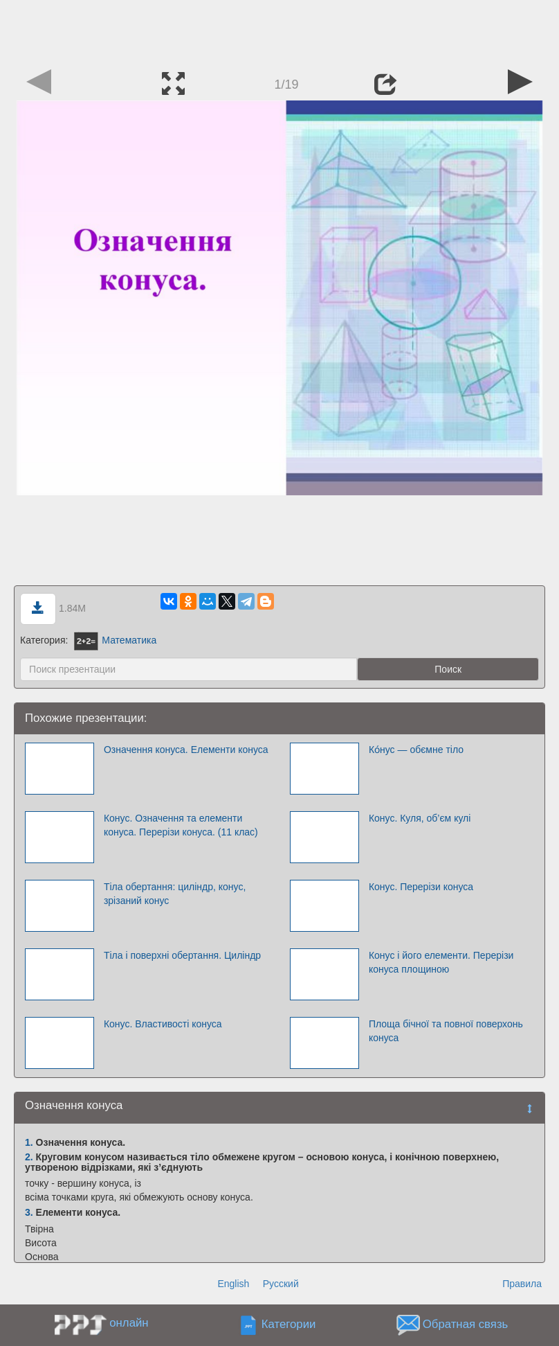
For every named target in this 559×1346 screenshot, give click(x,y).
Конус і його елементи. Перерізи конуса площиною (441, 962)
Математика (115, 640)
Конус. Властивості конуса (163, 1023)
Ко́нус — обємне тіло (416, 749)
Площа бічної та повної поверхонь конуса (446, 1030)
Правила (522, 1283)
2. (29, 1156)
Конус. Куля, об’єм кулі (420, 818)
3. (29, 1212)
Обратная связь (465, 1324)
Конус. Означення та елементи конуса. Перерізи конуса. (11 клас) (181, 825)
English (233, 1283)
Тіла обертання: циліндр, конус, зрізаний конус (175, 893)
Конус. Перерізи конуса (421, 886)
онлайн (128, 1322)
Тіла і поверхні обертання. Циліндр (182, 955)
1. (29, 1142)
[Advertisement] (279, 31)
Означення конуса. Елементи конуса (186, 749)
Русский (281, 1283)
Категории (289, 1324)
